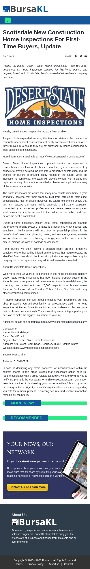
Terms (19, 564)
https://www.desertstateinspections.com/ (62, 156)
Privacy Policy (35, 564)
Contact (68, 564)
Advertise (53, 564)
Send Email (17, 336)
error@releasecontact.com (57, 379)
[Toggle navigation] (8, 20)
